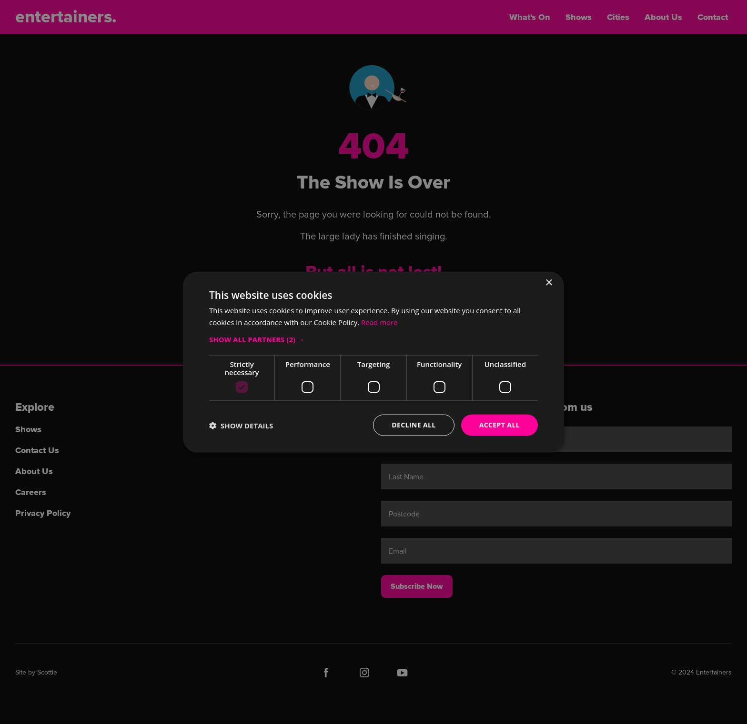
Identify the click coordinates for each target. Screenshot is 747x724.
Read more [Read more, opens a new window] (379, 322)
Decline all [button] (413, 424)
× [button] (548, 282)
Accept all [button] (499, 424)
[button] (373, 339)
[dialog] (373, 362)
